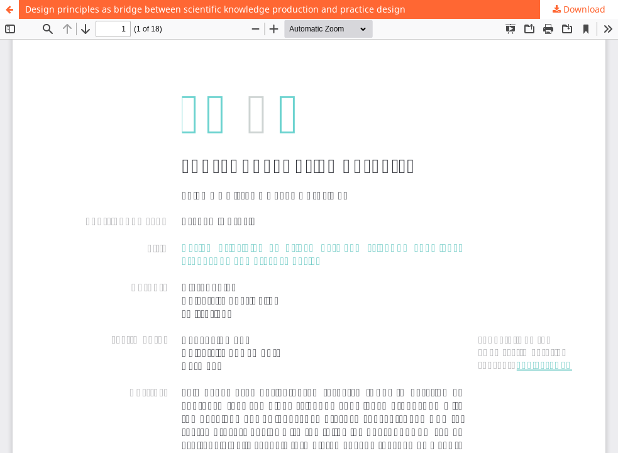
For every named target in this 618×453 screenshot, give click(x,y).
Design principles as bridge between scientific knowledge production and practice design (215, 9)
